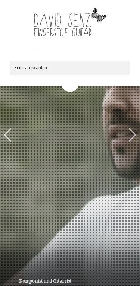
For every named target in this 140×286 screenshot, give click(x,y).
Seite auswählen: (31, 67)
